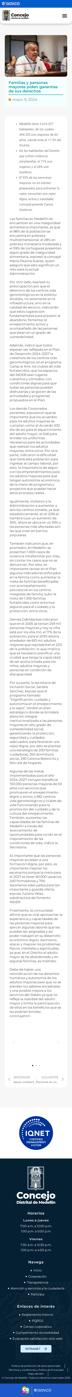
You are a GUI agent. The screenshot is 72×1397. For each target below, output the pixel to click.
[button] (14, 1042)
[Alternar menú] (64, 15)
